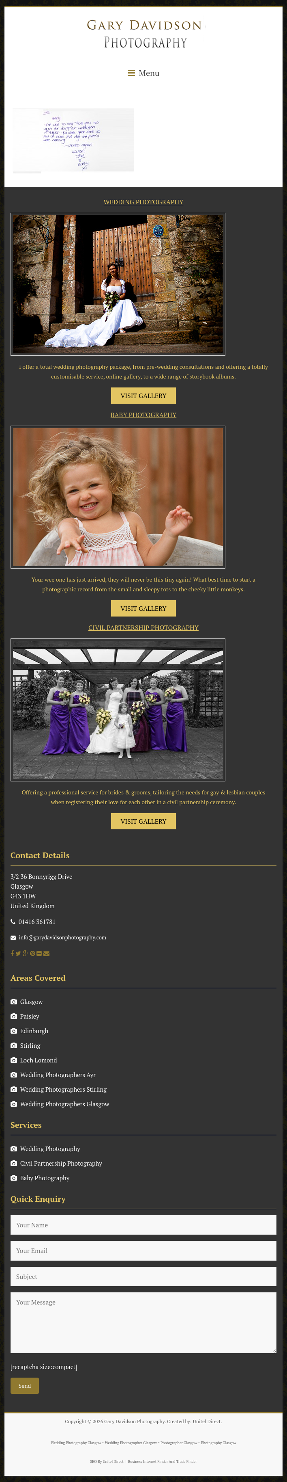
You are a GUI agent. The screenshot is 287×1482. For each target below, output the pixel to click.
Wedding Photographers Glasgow (60, 1104)
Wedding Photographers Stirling (59, 1089)
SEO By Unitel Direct (107, 1461)
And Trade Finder (182, 1461)
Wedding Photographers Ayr (53, 1075)
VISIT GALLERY (144, 395)
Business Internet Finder (148, 1461)
